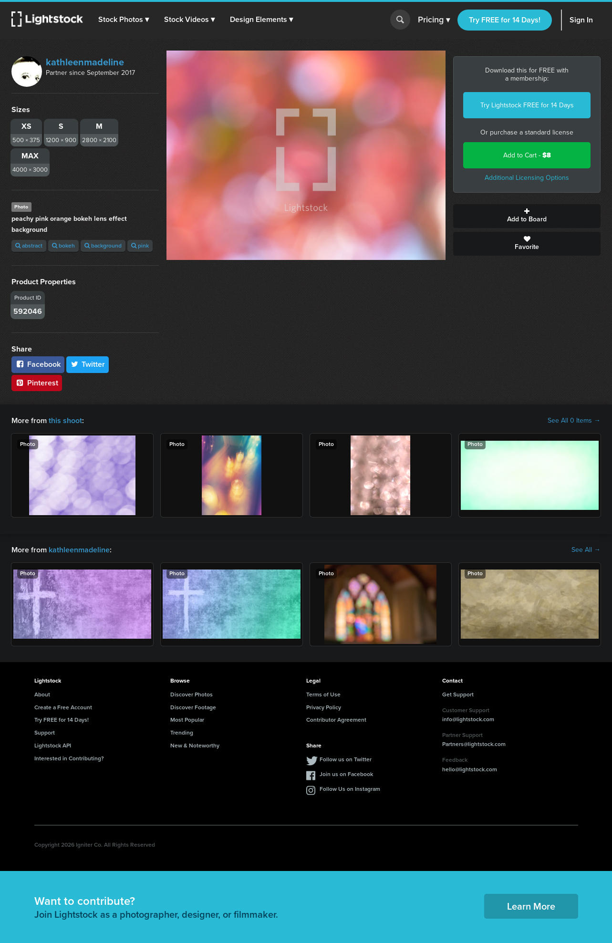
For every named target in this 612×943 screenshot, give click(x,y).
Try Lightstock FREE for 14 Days (527, 105)
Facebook (38, 364)
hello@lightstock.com (469, 769)
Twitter (87, 364)
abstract (28, 245)
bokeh (63, 245)
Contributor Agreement (336, 719)
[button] (123, 19)
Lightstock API (52, 745)
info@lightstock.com (468, 719)
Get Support (458, 694)
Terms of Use (323, 694)
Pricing (434, 20)
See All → (586, 550)
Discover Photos (191, 694)
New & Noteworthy (194, 745)
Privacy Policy (323, 707)
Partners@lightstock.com (474, 744)
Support (44, 732)
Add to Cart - (527, 155)
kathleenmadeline (85, 62)
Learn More (531, 906)
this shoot (65, 420)
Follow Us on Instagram (350, 789)
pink (140, 245)
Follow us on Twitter (346, 759)
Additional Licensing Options (527, 178)
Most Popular (187, 719)
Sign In (581, 19)
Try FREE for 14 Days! (504, 19)
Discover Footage (193, 707)
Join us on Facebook (346, 774)
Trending (181, 732)
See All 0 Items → (574, 420)
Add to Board (527, 216)
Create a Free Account (63, 707)
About (42, 694)
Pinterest (36, 382)
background (103, 245)
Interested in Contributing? (69, 758)
